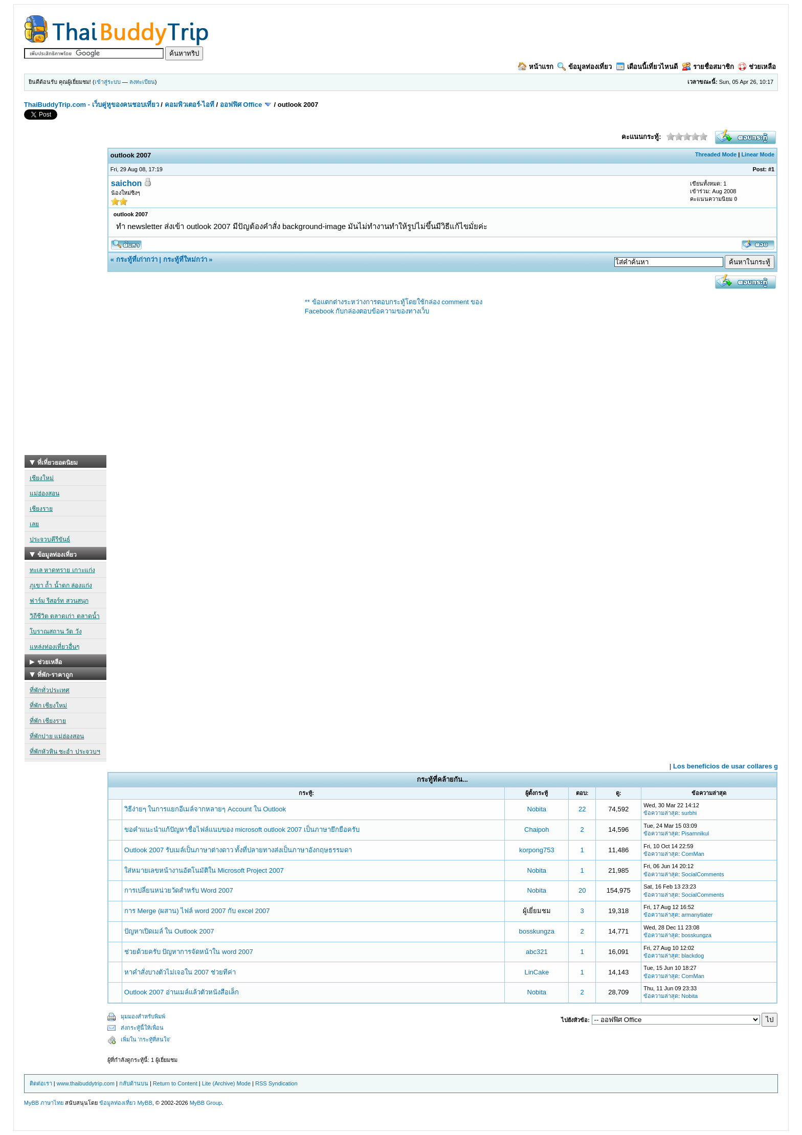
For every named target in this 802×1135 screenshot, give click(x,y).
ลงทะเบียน (142, 82)
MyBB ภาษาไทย (43, 1103)
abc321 (537, 952)
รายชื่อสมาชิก (708, 67)
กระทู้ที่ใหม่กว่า (185, 259)
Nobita (537, 809)
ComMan (692, 854)
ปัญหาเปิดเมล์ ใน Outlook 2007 (169, 931)
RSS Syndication (276, 1083)
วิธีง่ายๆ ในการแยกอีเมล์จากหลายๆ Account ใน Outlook (205, 809)
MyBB (144, 1103)
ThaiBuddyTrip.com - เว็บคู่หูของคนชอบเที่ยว (91, 104)
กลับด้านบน (133, 1083)
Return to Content (175, 1083)
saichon (126, 183)
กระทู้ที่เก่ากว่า (137, 259)
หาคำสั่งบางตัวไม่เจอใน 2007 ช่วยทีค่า (180, 972)
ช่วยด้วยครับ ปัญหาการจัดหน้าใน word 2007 (188, 952)
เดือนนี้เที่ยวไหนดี (647, 67)
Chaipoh (536, 829)
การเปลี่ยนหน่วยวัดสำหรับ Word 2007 (178, 890)
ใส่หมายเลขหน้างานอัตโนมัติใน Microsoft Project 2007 (204, 870)
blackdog (692, 955)
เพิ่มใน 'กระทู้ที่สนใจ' (145, 1039)
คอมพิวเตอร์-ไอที (189, 104)
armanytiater (696, 915)
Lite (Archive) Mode (226, 1083)
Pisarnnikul (695, 833)
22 (582, 809)
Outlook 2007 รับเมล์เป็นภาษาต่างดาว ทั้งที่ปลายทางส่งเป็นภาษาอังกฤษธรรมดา (238, 850)
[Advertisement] (65, 301)
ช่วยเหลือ (757, 67)
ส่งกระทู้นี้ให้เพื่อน (142, 1028)
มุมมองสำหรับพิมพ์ (143, 1016)
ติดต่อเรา (41, 1083)
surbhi (689, 813)
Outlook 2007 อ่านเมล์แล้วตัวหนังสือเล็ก (181, 992)
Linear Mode (757, 154)
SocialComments (702, 874)
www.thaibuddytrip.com (86, 1083)
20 (582, 890)
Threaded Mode (716, 154)
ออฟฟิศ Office (241, 104)
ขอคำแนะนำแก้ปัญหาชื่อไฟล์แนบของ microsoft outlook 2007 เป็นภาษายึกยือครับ (242, 829)
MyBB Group (206, 1103)
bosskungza (536, 931)
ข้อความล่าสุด (660, 813)
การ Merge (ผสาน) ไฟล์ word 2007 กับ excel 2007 (197, 911)
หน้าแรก (535, 67)
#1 (771, 169)
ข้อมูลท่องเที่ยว (585, 67)
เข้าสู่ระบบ (108, 82)
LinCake (536, 972)
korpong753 (536, 850)
